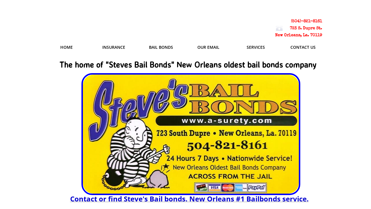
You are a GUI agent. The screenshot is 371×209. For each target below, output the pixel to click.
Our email (208, 47)
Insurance (113, 47)
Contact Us (303, 47)
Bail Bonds (161, 47)
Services (256, 47)
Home (66, 47)
